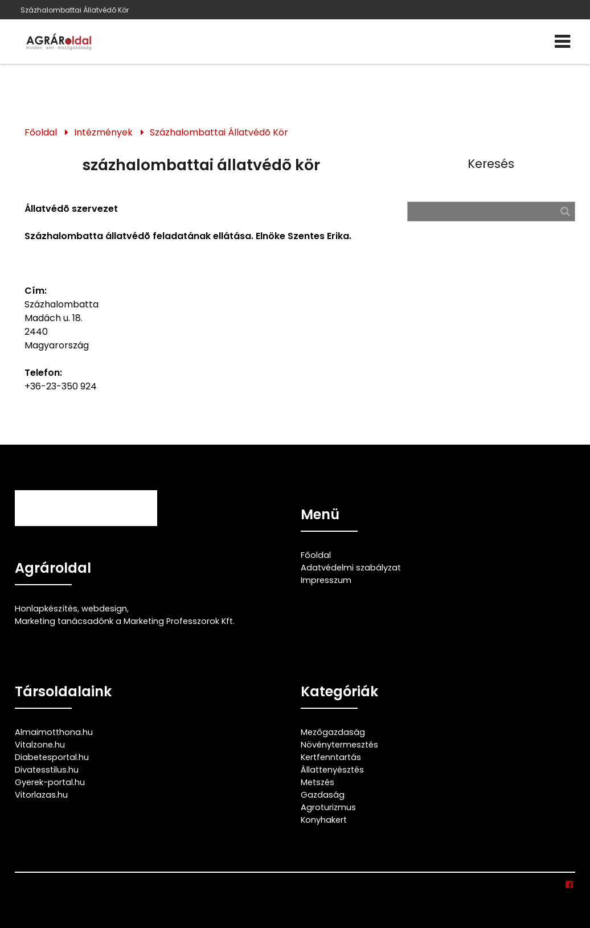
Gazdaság (323, 794)
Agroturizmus (328, 807)
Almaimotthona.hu (54, 732)
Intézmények (103, 132)
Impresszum (326, 580)
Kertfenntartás (331, 757)
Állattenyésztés (332, 769)
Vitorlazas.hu (41, 794)
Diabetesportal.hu (52, 757)
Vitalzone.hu (40, 744)
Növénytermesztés (339, 744)
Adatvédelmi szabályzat (351, 567)
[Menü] (562, 41)
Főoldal (40, 132)
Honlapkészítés (46, 608)
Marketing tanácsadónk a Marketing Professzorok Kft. (125, 621)
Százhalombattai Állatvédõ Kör (75, 10)
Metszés (317, 782)
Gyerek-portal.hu (50, 782)
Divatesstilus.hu (47, 769)
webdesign (104, 608)
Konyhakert (324, 820)
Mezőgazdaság (333, 732)
